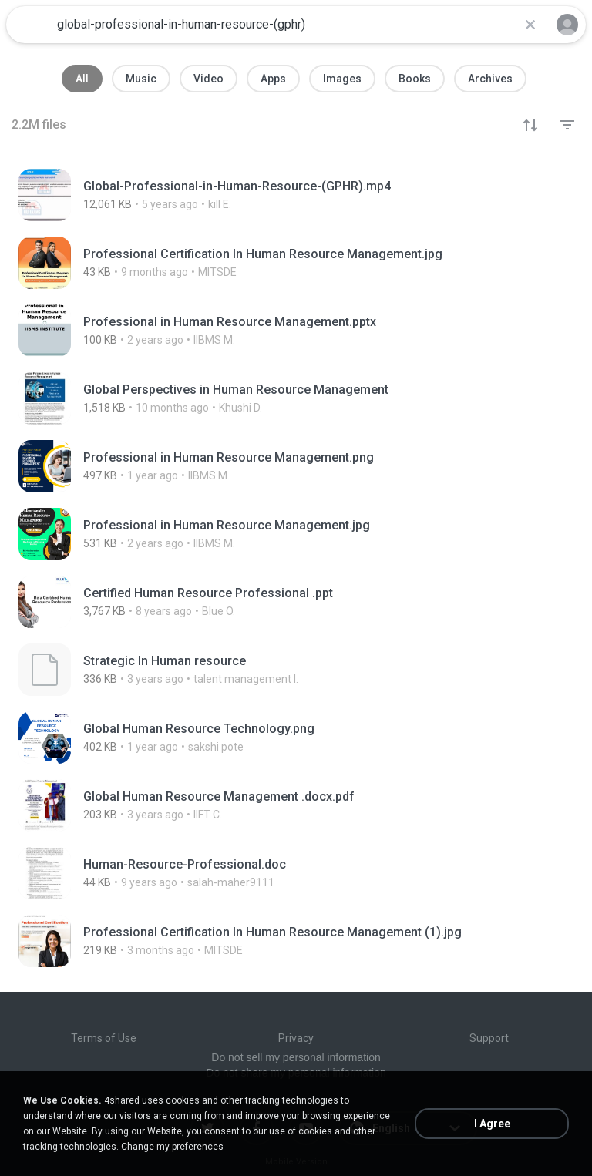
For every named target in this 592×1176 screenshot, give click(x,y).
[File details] (278, 195)
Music (141, 78)
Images (342, 78)
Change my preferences (172, 1146)
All (82, 78)
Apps (273, 78)
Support (489, 1038)
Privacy (296, 1038)
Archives (490, 78)
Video (208, 78)
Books (415, 78)
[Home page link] (29, 25)
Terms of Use (103, 1038)
